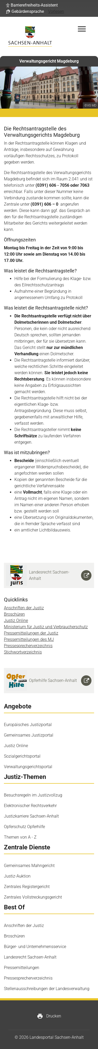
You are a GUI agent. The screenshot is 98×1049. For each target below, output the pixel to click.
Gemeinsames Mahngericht (29, 865)
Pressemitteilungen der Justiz (31, 633)
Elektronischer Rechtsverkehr (30, 805)
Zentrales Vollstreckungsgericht (33, 897)
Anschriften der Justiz (24, 607)
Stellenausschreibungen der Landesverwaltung (46, 988)
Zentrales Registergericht (27, 886)
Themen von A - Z (20, 837)
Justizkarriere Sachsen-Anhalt (31, 816)
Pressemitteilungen (21, 967)
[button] (32, 5)
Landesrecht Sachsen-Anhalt (30, 957)
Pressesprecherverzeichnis (28, 645)
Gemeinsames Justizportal (28, 735)
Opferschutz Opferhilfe (24, 826)
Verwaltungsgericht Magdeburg (49, 61)
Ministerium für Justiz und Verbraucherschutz (46, 626)
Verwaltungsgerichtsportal (28, 766)
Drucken (49, 1016)
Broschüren (14, 614)
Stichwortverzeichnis (23, 652)
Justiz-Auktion (17, 876)
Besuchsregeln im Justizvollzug (33, 795)
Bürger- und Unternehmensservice (35, 946)
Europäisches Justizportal (28, 724)
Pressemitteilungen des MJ (29, 639)
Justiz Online (16, 620)
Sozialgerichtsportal (22, 756)
